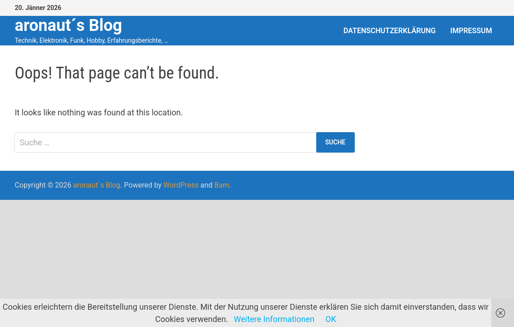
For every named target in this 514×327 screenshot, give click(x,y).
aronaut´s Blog (68, 25)
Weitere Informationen (274, 319)
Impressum (471, 30)
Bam (221, 185)
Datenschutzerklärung (389, 30)
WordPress (181, 185)
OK (330, 319)
